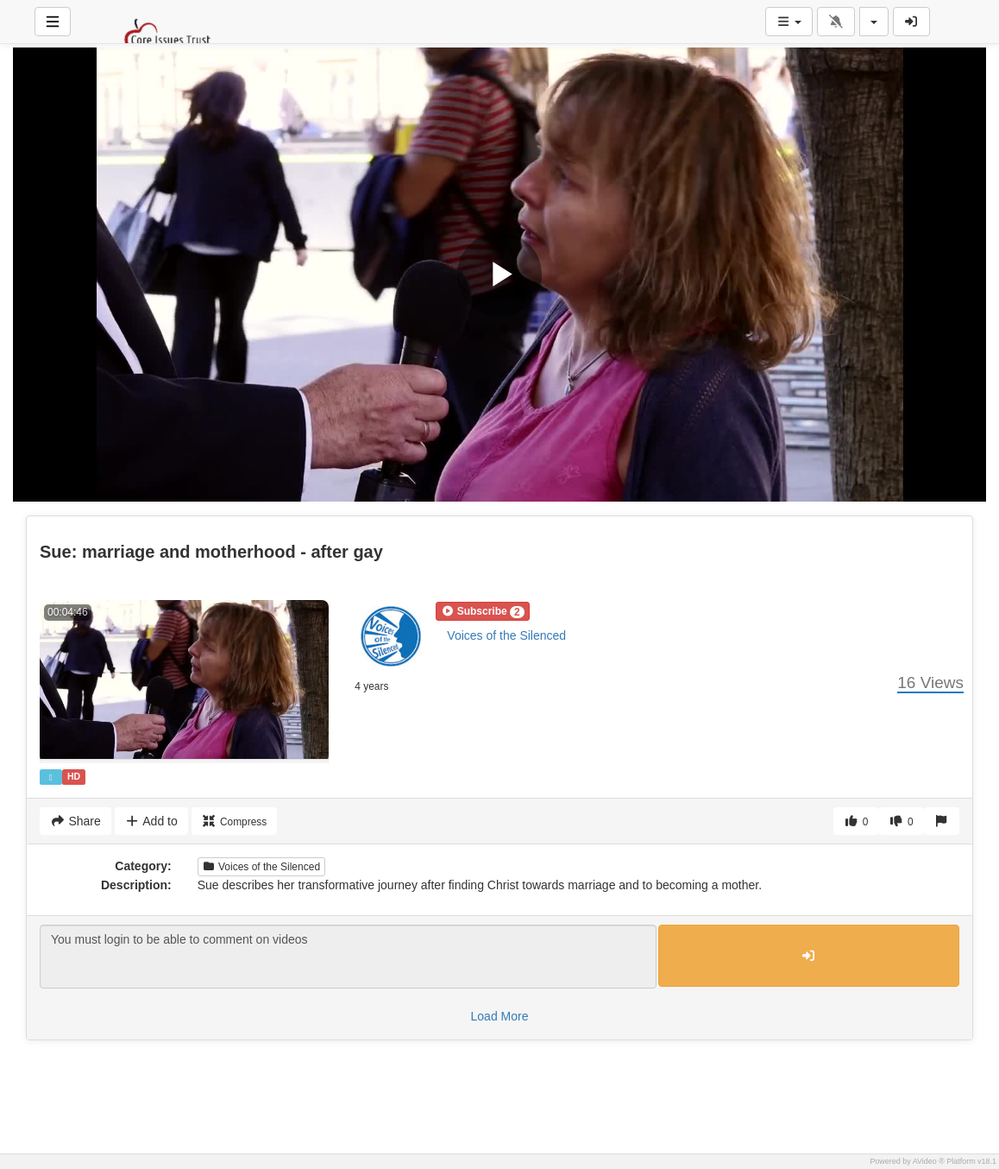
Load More (500, 1016)
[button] (482, 611)
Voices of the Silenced (506, 635)
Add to (151, 821)
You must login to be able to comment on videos (348, 957)
